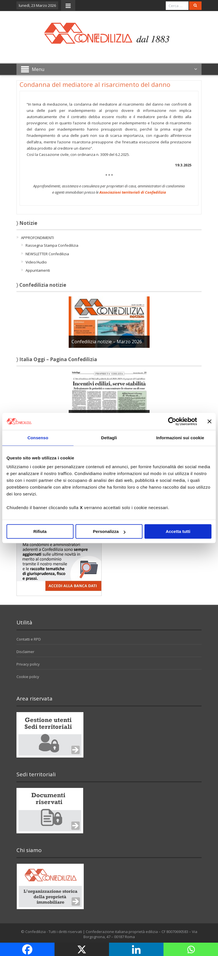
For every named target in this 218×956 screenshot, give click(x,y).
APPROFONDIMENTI (37, 237)
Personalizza (109, 531)
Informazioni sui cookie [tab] (180, 437)
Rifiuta (40, 531)
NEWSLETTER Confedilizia (47, 253)
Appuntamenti (38, 270)
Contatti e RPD (28, 639)
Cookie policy (27, 676)
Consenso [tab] (38, 437)
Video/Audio (36, 262)
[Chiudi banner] (209, 421)
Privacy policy (28, 664)
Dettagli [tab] (109, 437)
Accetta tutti (178, 531)
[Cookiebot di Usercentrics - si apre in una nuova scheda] (172, 421)
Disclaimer (25, 651)
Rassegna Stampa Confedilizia (52, 245)
